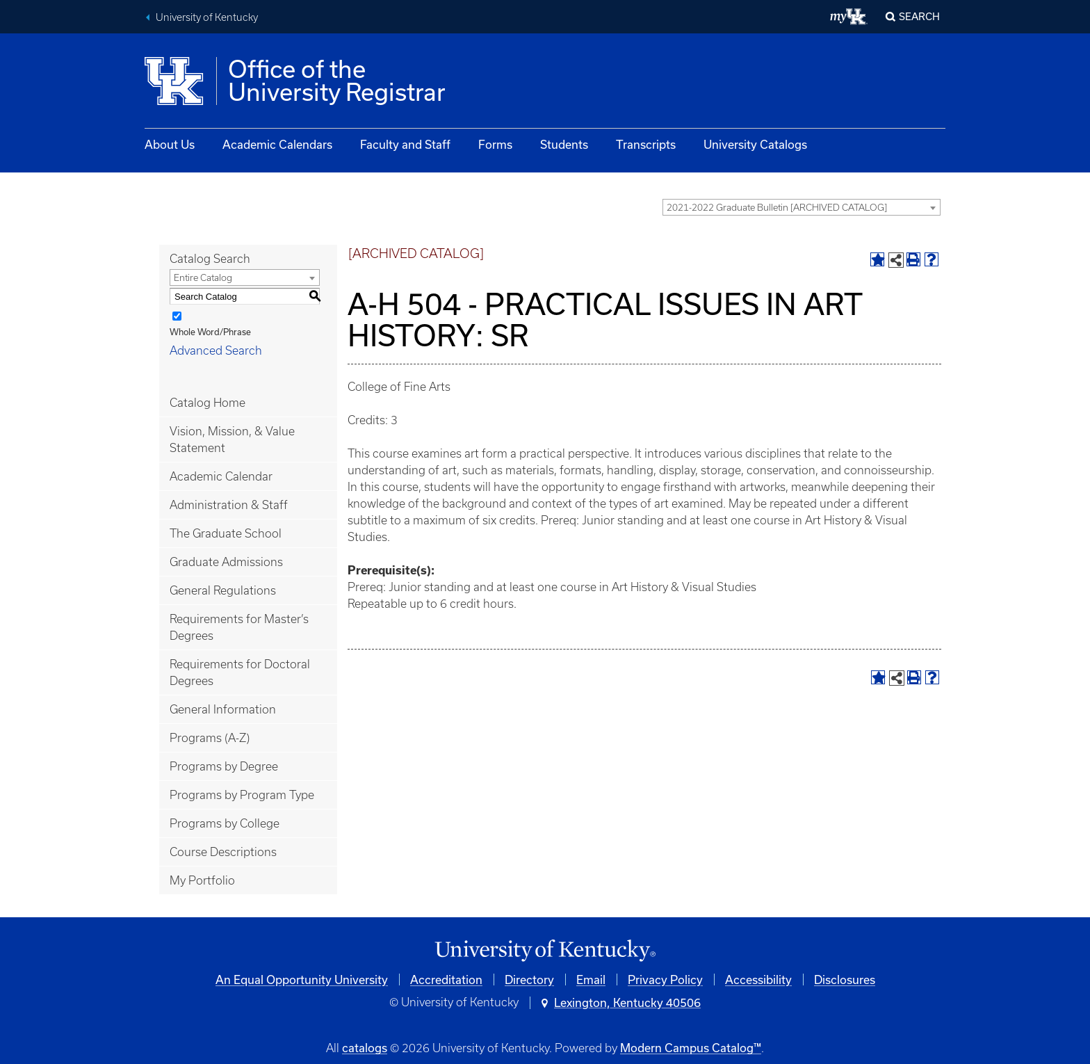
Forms (495, 144)
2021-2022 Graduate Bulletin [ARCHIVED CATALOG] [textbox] (777, 207)
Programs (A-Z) (210, 738)
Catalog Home (207, 402)
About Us (170, 144)
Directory (529, 979)
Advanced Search (216, 350)
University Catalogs (755, 144)
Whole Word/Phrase (210, 332)
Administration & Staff (229, 505)
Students (564, 144)
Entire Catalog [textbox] (203, 278)
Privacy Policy (665, 979)
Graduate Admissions (226, 562)
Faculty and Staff (405, 144)
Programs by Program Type (242, 795)
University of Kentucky (207, 17)
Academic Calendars (277, 144)
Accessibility (758, 979)
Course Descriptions (223, 852)
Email (590, 979)
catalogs (364, 1047)
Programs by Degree (224, 766)
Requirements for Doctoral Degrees (240, 672)
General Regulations (223, 590)
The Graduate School (226, 533)
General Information (223, 709)
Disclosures (844, 979)
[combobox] (801, 207)
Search (919, 16)
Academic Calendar (221, 476)
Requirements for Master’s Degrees (239, 627)
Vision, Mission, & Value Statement (232, 439)
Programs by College (224, 823)
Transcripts (646, 144)
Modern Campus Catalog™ (690, 1047)
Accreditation (446, 979)
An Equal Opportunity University (301, 979)
